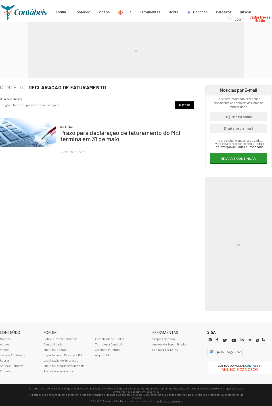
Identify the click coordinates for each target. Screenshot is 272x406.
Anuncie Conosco (11, 366)
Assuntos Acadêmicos (58, 371)
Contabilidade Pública (110, 339)
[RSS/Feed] (263, 340)
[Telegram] (250, 340)
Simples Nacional (164, 339)
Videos (4, 350)
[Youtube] (233, 340)
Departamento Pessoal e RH (63, 355)
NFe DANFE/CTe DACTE (167, 350)
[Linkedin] (242, 340)
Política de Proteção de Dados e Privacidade (240, 145)
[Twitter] (225, 340)
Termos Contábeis (12, 355)
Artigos (4, 344)
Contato (5, 371)
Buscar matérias (11, 99)
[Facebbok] (217, 340)
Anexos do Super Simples (169, 344)
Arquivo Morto (104, 355)
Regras (5, 360)
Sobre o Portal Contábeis (60, 339)
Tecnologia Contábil (108, 344)
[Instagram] (210, 340)
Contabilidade (53, 344)
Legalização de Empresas (61, 360)
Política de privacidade (169, 401)
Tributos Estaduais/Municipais (64, 366)
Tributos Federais (55, 350)
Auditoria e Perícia (107, 350)
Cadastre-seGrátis (261, 11)
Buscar (184, 105)
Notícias (5, 339)
